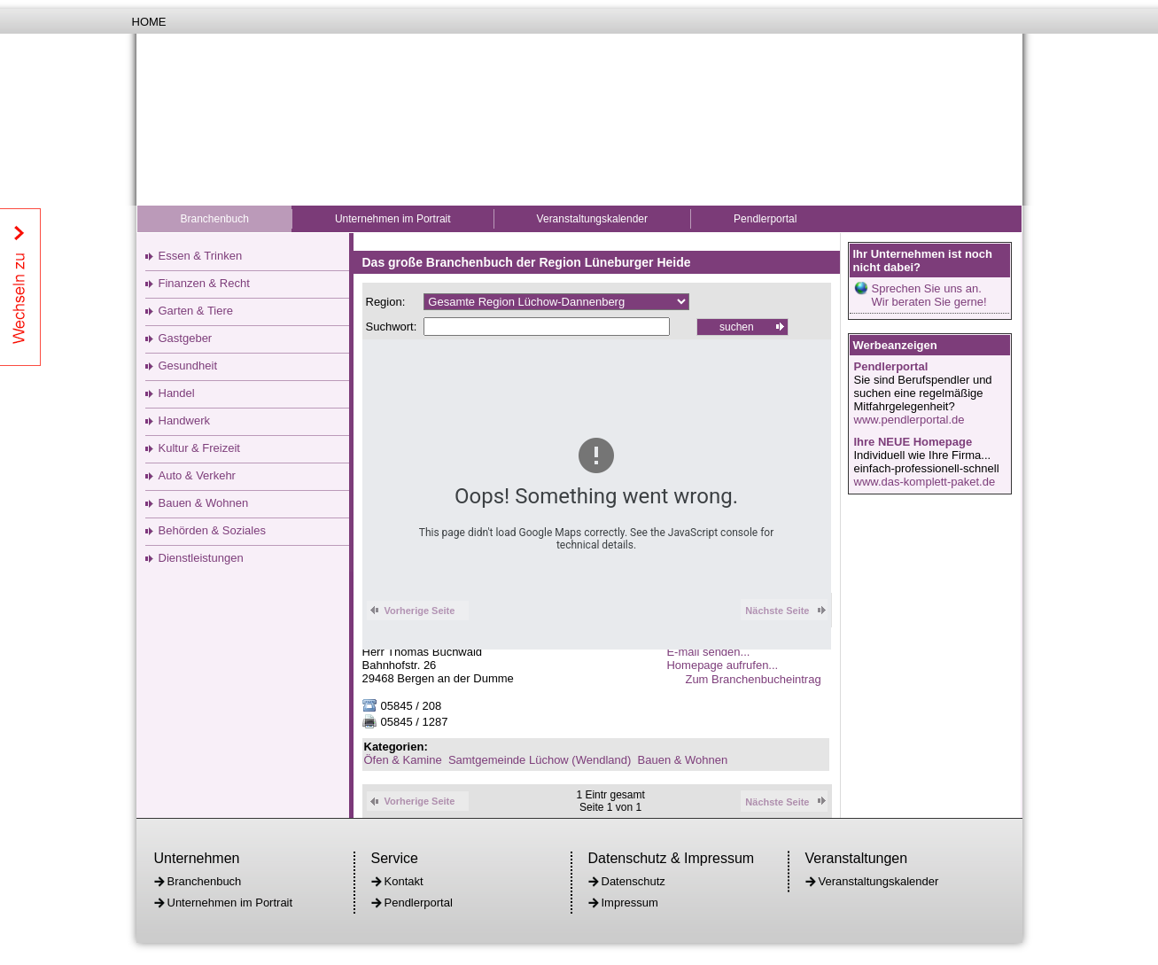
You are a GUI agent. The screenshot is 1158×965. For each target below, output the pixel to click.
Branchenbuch (215, 219)
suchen (736, 327)
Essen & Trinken (201, 255)
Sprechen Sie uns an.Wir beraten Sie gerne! (929, 295)
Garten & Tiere (196, 310)
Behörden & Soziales (212, 530)
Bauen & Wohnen (204, 503)
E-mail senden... (708, 651)
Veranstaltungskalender (592, 219)
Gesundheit (188, 365)
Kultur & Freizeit (199, 448)
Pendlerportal (765, 219)
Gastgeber (186, 338)
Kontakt (404, 881)
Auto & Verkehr (197, 475)
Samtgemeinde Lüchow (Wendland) (539, 760)
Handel (177, 393)
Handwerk (185, 420)
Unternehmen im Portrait (393, 219)
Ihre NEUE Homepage (913, 441)
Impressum (630, 902)
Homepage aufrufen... (722, 665)
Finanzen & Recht (204, 283)
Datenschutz (633, 881)
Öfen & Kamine (403, 760)
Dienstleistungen (201, 557)
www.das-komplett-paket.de (925, 481)
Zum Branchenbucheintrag (757, 679)
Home (149, 21)
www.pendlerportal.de (909, 419)
